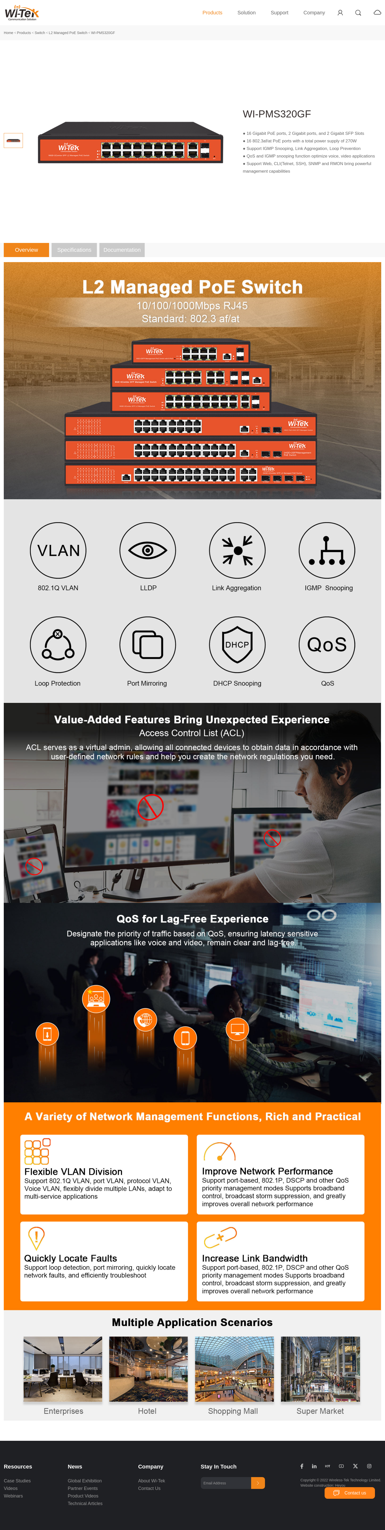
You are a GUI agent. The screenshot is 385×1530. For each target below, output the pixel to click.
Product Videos (84, 1495)
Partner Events (83, 1488)
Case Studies (17, 1480)
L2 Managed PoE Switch (68, 33)
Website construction (316, 1485)
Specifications (74, 250)
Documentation (122, 250)
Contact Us (149, 1488)
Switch (40, 33)
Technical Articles (85, 1503)
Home (8, 33)
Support (279, 12)
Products (212, 12)
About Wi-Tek (151, 1480)
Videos (11, 1488)
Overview (26, 250)
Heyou (340, 1485)
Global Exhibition (85, 1480)
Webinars (13, 1495)
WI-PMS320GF (103, 33)
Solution (247, 12)
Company (314, 12)
